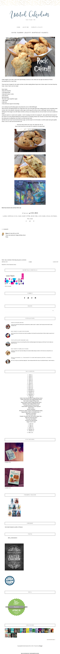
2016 (30, 383)
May (30, 425)
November (30, 391)
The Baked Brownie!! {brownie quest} (31, 405)
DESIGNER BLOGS (34, 653)
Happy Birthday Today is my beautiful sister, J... (31, 412)
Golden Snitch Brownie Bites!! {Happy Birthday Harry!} (31, 398)
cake (19, 216)
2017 (30, 381)
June (30, 423)
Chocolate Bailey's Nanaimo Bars (19, 340)
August (30, 395)
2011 (29, 432)
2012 (29, 388)
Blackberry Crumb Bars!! (31, 413)
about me (26, 27)
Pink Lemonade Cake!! (31, 414)
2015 (29, 384)
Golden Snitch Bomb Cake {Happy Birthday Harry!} (31, 399)
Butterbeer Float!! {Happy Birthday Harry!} (31, 403)
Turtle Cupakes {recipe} (17, 322)
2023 (30, 376)
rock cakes (42, 216)
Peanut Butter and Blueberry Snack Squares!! (31, 406)
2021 (30, 377)
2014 (29, 386)
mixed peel (34, 216)
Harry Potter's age (17, 207)
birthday (11, 216)
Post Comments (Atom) (11, 264)
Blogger (40, 645)
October (30, 392)
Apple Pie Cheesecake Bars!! (31, 417)
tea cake (30, 218)
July (30, 397)
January (30, 430)
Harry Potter (26, 216)
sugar (48, 216)
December (30, 390)
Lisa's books (30, 625)
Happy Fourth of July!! (31, 421)
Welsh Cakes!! (31, 407)
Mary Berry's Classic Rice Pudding (20, 331)
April (30, 426)
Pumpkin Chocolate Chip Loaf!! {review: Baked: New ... (31, 416)
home (18, 27)
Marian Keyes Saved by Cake (7, 207)
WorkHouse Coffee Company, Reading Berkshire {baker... (31, 410)
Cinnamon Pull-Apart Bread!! (31, 420)
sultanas (54, 216)
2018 (30, 380)
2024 (30, 374)
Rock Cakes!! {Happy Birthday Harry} (31, 400)
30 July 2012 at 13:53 (14, 233)
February (30, 429)
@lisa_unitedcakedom (12, 537)
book (15, 216)
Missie (7, 233)
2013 (29, 387)
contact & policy (37, 27)
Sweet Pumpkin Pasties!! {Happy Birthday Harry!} (31, 402)
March (30, 427)
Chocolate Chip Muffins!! (31, 419)
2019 (30, 379)
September (30, 394)
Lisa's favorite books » (51, 639)
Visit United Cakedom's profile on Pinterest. (14, 527)
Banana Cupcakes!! (31, 409)
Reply (7, 236)
